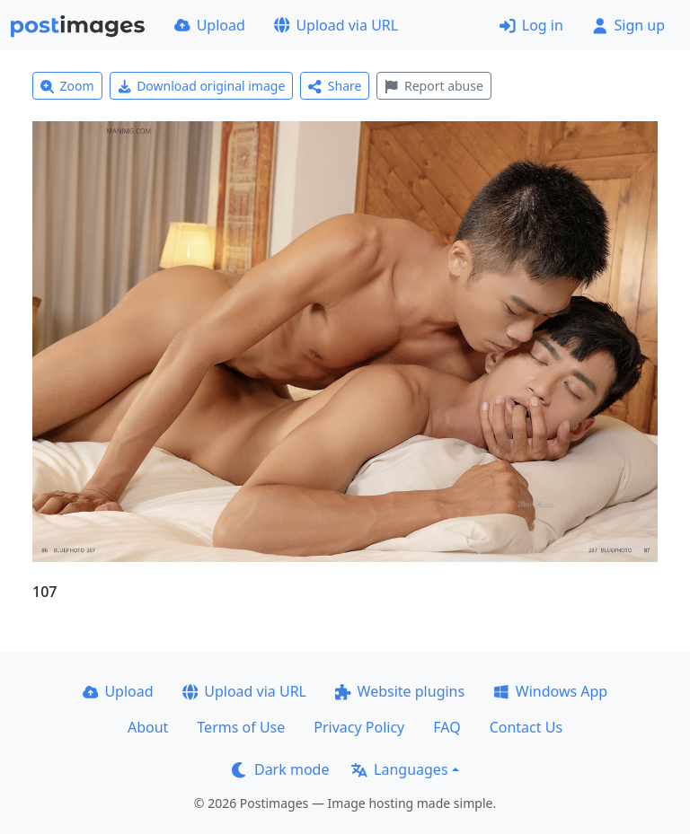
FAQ (446, 727)
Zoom (67, 85)
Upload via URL (336, 25)
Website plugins (399, 691)
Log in (531, 25)
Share (334, 85)
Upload (209, 25)
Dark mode (280, 769)
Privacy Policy (359, 727)
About (148, 727)
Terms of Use (241, 727)
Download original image (202, 85)
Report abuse (433, 85)
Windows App (550, 691)
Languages (399, 769)
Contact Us (526, 727)
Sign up (628, 25)
